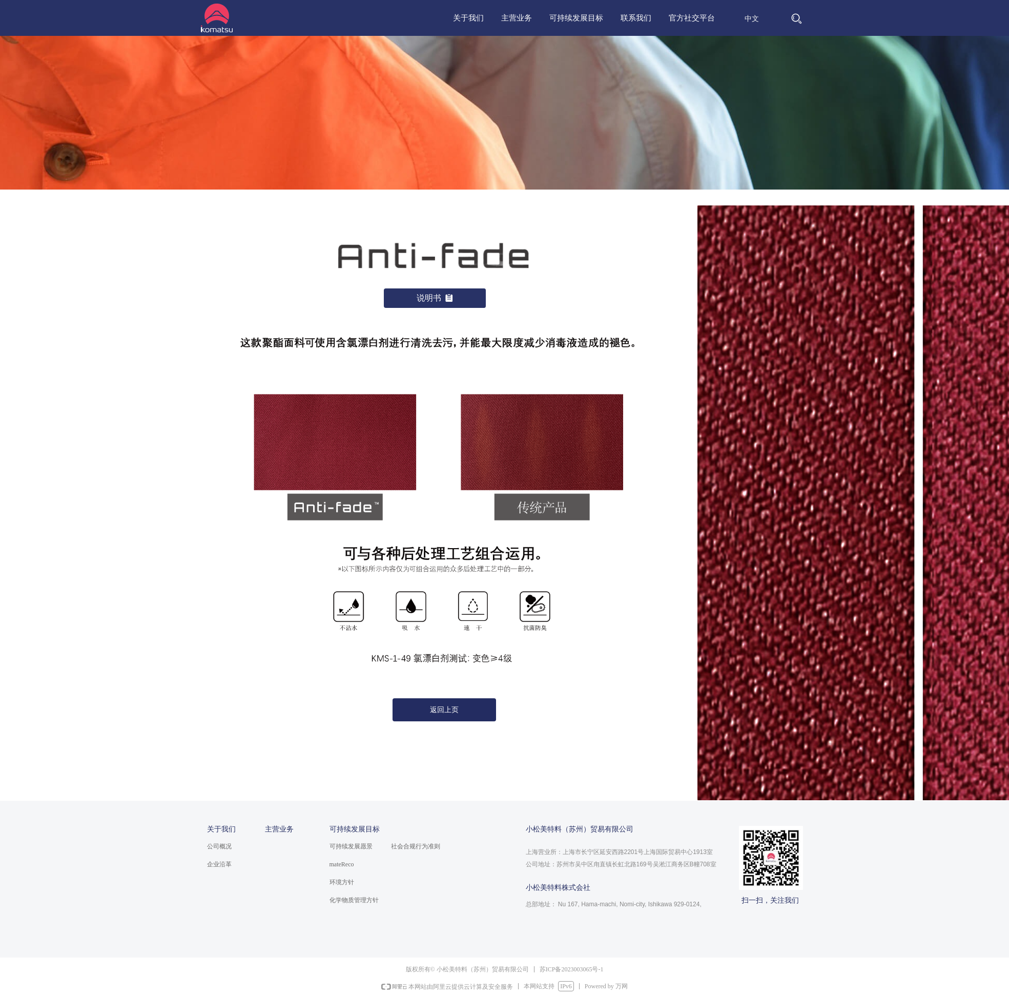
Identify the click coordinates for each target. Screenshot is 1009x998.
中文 (752, 19)
